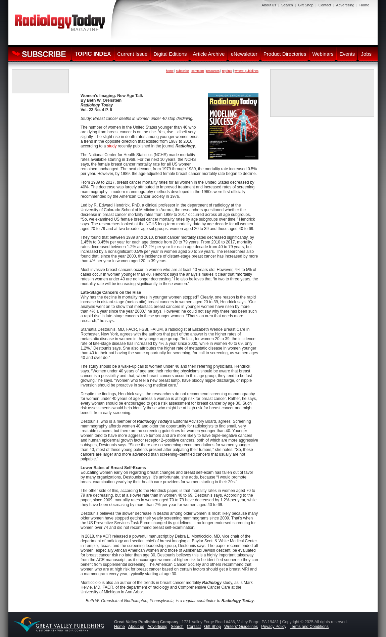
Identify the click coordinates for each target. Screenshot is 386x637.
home (170, 71)
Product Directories (284, 54)
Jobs (366, 54)
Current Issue (132, 54)
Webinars (322, 54)
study (112, 146)
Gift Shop (305, 5)
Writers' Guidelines (241, 626)
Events (347, 54)
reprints (227, 71)
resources (213, 71)
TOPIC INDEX (93, 54)
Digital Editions (170, 54)
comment (197, 71)
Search (287, 5)
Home (364, 5)
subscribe (182, 71)
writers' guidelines (246, 71)
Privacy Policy (273, 626)
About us (268, 5)
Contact (325, 5)
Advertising (345, 5)
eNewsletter (244, 54)
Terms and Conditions (309, 626)
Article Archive (209, 54)
